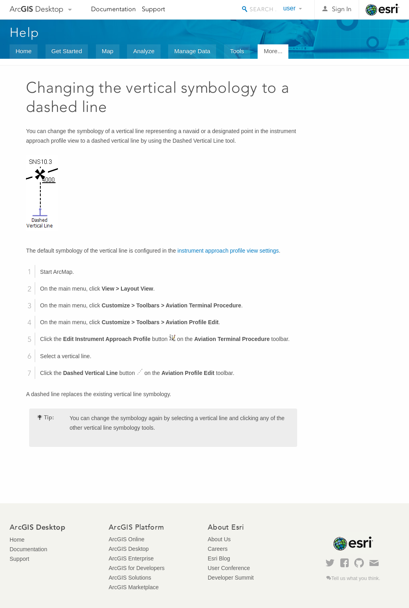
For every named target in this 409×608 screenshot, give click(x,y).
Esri (382, 9)
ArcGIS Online (126, 539)
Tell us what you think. (355, 578)
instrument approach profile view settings (228, 250)
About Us (219, 539)
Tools (237, 51)
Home (24, 51)
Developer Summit (231, 577)
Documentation (113, 9)
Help (24, 32)
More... (273, 51)
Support (153, 9)
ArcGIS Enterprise (131, 558)
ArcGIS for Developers (137, 568)
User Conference (229, 568)
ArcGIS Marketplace (134, 587)
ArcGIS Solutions (130, 577)
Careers (218, 549)
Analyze (143, 51)
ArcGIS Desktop (129, 549)
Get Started (67, 51)
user (289, 8)
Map (107, 51)
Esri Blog (219, 558)
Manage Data (192, 51)
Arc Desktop (37, 9)
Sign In (341, 9)
